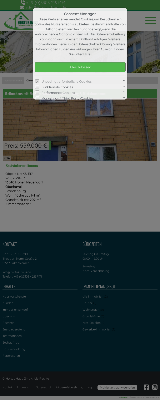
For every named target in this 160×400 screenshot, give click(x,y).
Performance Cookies (58, 93)
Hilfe (86, 54)
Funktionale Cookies (57, 87)
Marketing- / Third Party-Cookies (67, 98)
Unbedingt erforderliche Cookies (66, 81)
